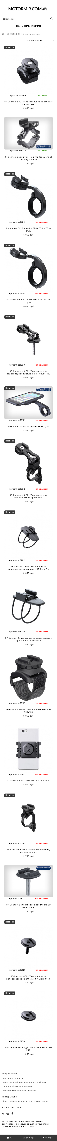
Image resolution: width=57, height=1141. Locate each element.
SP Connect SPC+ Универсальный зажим (28, 781)
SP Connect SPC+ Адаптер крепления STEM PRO (28, 1048)
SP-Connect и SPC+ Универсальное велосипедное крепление (28, 496)
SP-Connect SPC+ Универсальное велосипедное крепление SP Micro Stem (28, 977)
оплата (19, 1078)
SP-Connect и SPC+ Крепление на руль (28, 426)
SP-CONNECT (13, 34)
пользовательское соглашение (19, 1090)
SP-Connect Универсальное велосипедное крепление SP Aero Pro (28, 639)
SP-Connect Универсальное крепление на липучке (28, 710)
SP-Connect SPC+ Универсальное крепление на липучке (28, 103)
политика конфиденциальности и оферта (24, 1082)
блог (4, 1101)
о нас (45, 1101)
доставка (7, 1078)
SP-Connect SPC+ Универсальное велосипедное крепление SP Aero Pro (28, 567)
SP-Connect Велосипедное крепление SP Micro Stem (28, 906)
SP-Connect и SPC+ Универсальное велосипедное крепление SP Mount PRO (28, 372)
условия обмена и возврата (17, 1086)
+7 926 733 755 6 (12, 1107)
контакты (34, 1101)
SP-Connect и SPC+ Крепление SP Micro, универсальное (28, 850)
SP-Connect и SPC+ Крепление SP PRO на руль (28, 301)
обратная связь (18, 1101)
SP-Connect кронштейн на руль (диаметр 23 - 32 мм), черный (29, 158)
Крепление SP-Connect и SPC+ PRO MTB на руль (28, 229)
